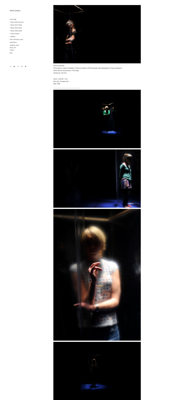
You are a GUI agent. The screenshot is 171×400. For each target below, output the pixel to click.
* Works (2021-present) (16, 22)
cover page (13, 19)
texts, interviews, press (16, 39)
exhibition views (14, 45)
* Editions (12, 36)
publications (13, 42)
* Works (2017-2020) (16, 25)
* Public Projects (14, 33)
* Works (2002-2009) (16, 30)
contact (12, 50)
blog (11, 53)
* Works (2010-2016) (16, 28)
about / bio (13, 47)
